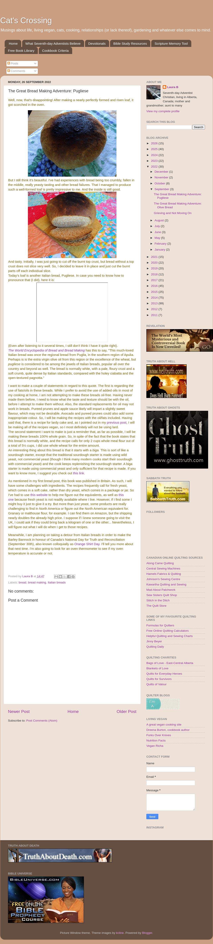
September (162, 189)
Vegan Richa (154, 745)
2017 (155, 280)
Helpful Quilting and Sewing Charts (169, 636)
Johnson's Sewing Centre (163, 579)
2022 (155, 166)
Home (13, 43)
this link (78, 473)
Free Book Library (21, 50)
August (160, 220)
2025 (155, 149)
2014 (155, 297)
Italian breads (57, 582)
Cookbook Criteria (55, 50)
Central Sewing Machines (163, 568)
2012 (155, 309)
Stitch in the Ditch (158, 600)
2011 (155, 315)
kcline (120, 932)
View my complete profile (163, 111)
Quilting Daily (155, 646)
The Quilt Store (156, 605)
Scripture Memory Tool (171, 43)
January (160, 249)
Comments (16, 71)
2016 (155, 286)
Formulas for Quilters (160, 625)
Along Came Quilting (160, 563)
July (158, 226)
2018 (155, 274)
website (41, 495)
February (161, 243)
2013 (155, 303)
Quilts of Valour (156, 684)
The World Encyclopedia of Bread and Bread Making (46, 350)
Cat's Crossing (26, 20)
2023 (155, 160)
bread (22, 582)
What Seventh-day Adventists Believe (53, 43)
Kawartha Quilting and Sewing (166, 584)
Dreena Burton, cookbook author (168, 730)
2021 (155, 257)
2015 (155, 291)
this (33, 495)
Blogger (147, 932)
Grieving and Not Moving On (173, 213)
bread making (37, 582)
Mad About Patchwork (160, 589)
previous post (116, 422)
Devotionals (97, 43)
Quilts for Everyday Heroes (164, 673)
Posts (12, 63)
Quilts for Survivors (159, 679)
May (158, 237)
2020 (155, 262)
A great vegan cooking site (163, 724)
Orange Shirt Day (87, 544)
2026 (155, 143)
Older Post (126, 711)
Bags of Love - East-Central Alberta (169, 663)
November (162, 177)
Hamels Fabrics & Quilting (163, 573)
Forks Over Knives (158, 735)
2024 (155, 155)
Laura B (172, 87)
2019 (155, 268)
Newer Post (19, 711)
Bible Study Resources (130, 43)
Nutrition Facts (156, 740)
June (158, 232)
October (160, 183)
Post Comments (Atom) (41, 720)
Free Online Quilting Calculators (167, 630)
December (162, 171)
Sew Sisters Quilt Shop (161, 595)
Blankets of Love (157, 668)
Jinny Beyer (154, 641)
